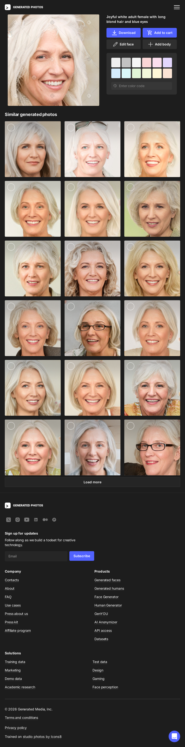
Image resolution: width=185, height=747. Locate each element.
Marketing (13, 670)
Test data (99, 662)
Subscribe (81, 556)
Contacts (12, 580)
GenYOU (101, 614)
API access (103, 630)
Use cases (13, 605)
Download (123, 33)
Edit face (123, 44)
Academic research (20, 687)
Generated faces (107, 580)
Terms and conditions (21, 717)
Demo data (13, 679)
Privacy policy (16, 728)
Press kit (11, 622)
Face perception (105, 687)
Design (97, 670)
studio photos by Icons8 (42, 736)
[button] (174, 736)
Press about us (16, 614)
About (9, 588)
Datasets (101, 639)
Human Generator (108, 605)
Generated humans (109, 588)
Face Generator (106, 597)
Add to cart (159, 33)
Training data (15, 662)
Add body (159, 44)
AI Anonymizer (105, 622)
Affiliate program (18, 630)
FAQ (8, 597)
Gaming (98, 679)
